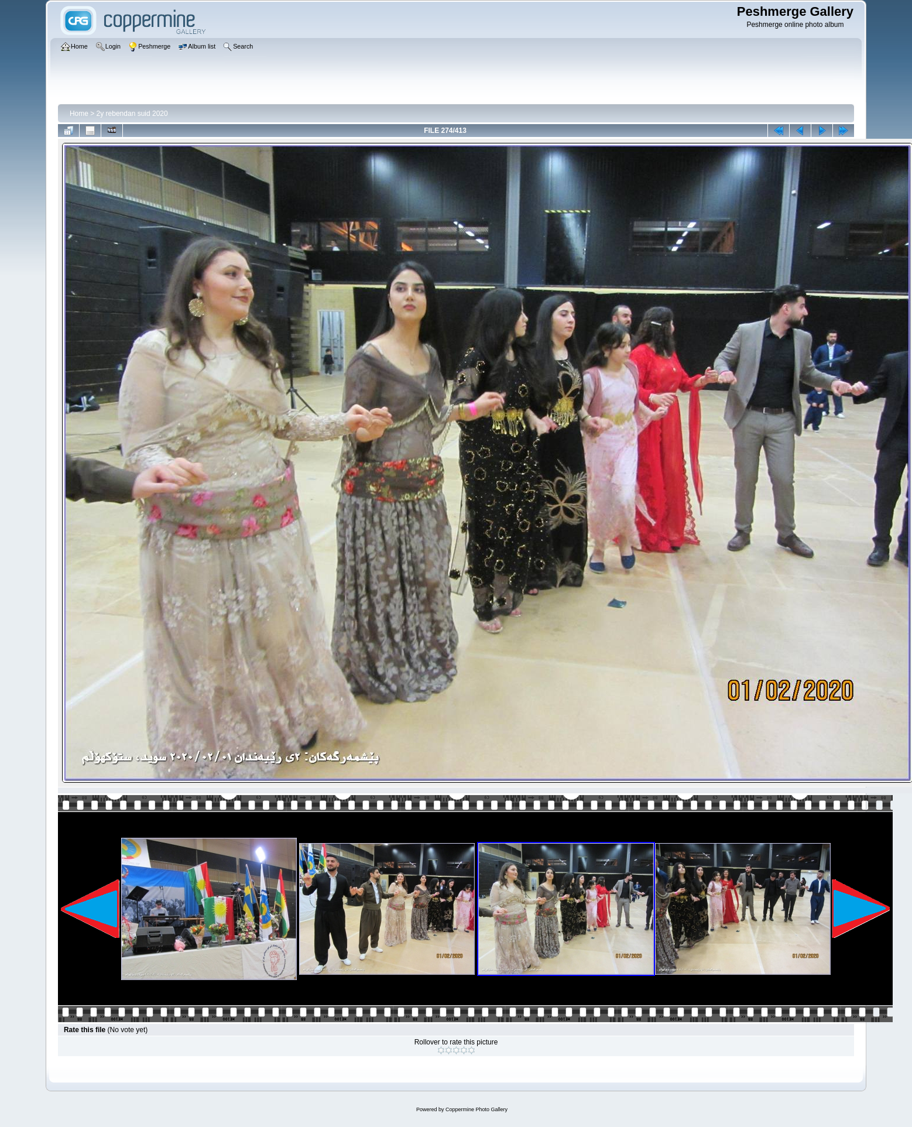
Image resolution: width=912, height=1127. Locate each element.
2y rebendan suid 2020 (132, 113)
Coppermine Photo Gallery (476, 1109)
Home (79, 113)
